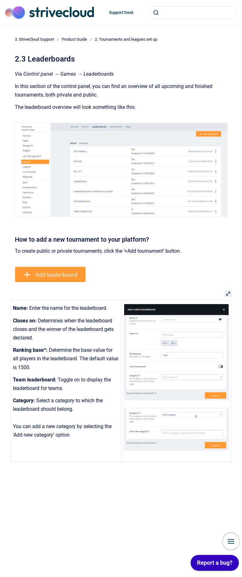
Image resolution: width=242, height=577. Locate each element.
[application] (214, 564)
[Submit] (156, 13)
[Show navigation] (230, 541)
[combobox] (193, 13)
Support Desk (121, 12)
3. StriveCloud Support (34, 39)
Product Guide (74, 39)
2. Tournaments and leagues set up (126, 39)
